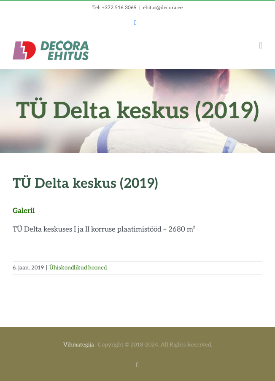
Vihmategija (78, 344)
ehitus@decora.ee (163, 8)
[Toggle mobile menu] (260, 45)
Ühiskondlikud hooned (78, 267)
